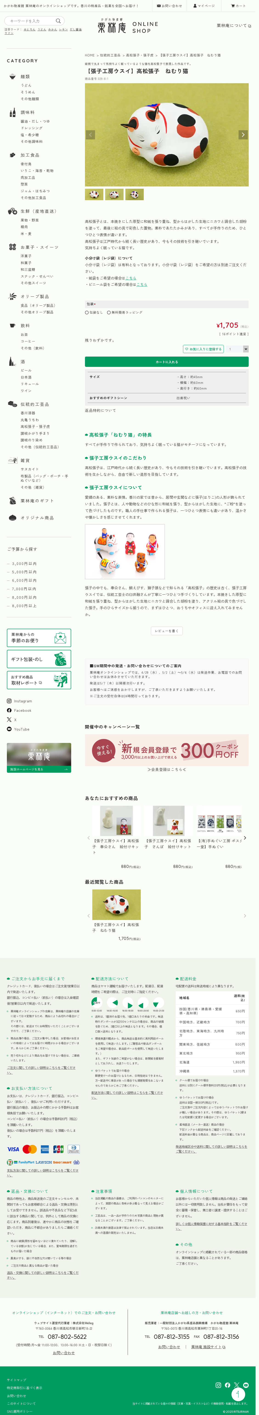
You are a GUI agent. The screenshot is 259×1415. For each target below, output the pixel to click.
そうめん (28, 92)
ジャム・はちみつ (35, 191)
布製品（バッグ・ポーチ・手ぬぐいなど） (44, 478)
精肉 (24, 226)
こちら (130, 278)
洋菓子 (26, 256)
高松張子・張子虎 (35, 426)
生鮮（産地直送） (40, 211)
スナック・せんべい (37, 276)
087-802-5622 (67, 1336)
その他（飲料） (33, 348)
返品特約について (100, 410)
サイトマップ (16, 1380)
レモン (63, 29)
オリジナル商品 (37, 518)
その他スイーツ (33, 283)
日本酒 (26, 377)
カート (241, 5)
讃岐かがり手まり (35, 433)
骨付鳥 (26, 164)
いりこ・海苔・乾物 (37, 170)
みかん (52, 29)
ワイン (26, 390)
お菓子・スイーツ (40, 247)
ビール (26, 370)
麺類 (25, 76)
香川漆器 (28, 413)
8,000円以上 (24, 605)
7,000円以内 (24, 588)
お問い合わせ (172, 5)
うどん (41, 29)
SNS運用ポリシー (19, 1411)
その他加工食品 (33, 197)
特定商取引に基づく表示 (24, 1388)
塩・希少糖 (30, 135)
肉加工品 (28, 177)
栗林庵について (232, 25)
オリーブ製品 (35, 296)
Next (243, 134)
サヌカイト (30, 469)
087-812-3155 (171, 1336)
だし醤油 (76, 29)
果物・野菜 (30, 220)
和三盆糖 (28, 269)
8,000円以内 (24, 597)
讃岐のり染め (32, 440)
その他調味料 (32, 141)
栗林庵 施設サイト (206, 1346)
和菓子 (26, 262)
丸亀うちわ (30, 420)
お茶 (24, 334)
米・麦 (26, 233)
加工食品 (30, 155)
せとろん (30, 29)
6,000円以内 (24, 580)
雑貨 (25, 460)
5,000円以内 (24, 571)
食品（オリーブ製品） (39, 305)
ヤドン (9, 33)
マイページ (206, 5)
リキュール (30, 384)
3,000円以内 (24, 563)
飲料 (25, 325)
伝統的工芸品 (35, 404)
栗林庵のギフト (37, 501)
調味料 (28, 112)
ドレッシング (32, 128)
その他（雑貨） (33, 487)
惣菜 (24, 184)
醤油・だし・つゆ (35, 121)
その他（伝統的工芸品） (41, 447)
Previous (90, 134)
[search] (58, 21)
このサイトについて (21, 1403)
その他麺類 (30, 99)
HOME (90, 55)
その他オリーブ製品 (37, 312)
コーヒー (28, 341)
